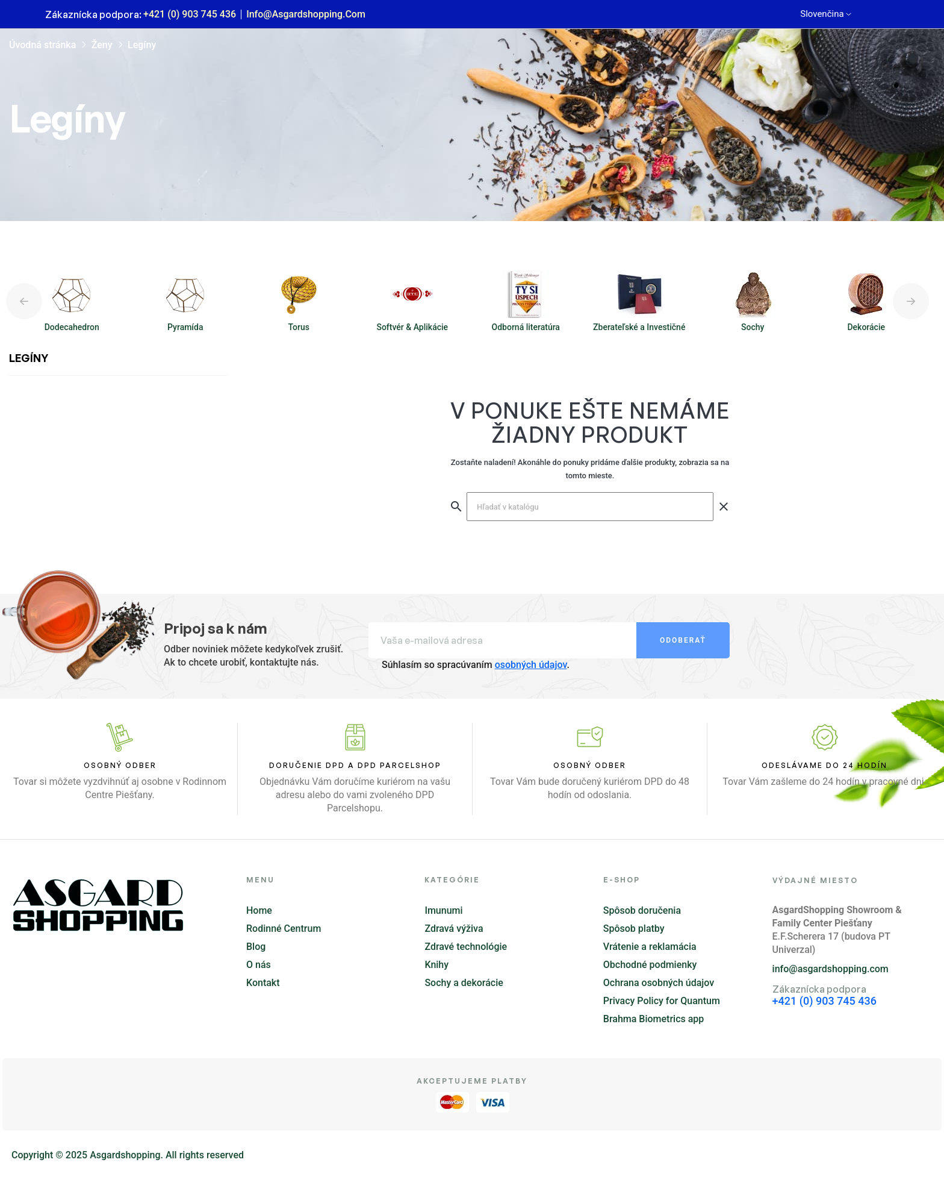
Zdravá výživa (453, 928)
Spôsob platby (634, 928)
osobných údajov (531, 664)
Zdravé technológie (465, 946)
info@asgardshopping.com (305, 14)
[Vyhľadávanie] (590, 506)
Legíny (28, 357)
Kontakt (263, 982)
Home (259, 910)
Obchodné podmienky (650, 964)
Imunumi (443, 910)
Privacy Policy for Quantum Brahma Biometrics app (661, 1010)
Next (911, 301)
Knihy (436, 964)
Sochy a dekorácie (463, 982)
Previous (24, 301)
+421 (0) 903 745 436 (189, 14)
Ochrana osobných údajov (658, 982)
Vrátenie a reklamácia (650, 946)
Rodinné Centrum (283, 928)
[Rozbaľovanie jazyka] (825, 14)
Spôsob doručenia (642, 910)
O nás (258, 964)
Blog (256, 946)
